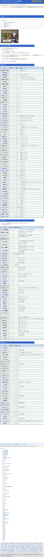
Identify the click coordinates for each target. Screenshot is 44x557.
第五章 (4, 531)
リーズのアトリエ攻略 (36, 544)
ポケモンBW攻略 (11, 543)
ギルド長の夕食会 (5, 379)
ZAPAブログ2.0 (36, 550)
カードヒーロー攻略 (29, 550)
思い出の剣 (5, 111)
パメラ (17, 188)
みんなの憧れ (5, 347)
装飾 (4, 538)
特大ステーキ (5, 386)
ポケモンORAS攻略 (18, 543)
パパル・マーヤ (5, 483)
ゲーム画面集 (5, 477)
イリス (18, 115)
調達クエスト (6, 26)
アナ (4, 460)
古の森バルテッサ (6, 512)
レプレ (17, 204)
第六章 (4, 534)
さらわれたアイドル (4, 207)
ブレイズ (4, 489)
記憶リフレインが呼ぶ (5, 411)
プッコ (17, 179)
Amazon (25, 551)
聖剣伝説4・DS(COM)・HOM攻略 (14, 546)
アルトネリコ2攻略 (11, 544)
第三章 (4, 526)
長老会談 (4, 109)
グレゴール (16, 395)
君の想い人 (5, 186)
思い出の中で (5, 418)
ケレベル (17, 170)
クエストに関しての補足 (8, 22)
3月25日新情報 (5, 450)
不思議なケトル (4, 260)
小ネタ (4, 516)
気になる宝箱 (4, 202)
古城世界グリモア (6, 513)
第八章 (4, 532)
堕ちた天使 (5, 262)
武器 (4, 521)
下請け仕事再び (5, 143)
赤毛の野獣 (5, 306)
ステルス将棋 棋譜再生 (10, 551)
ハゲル (16, 359)
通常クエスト (6, 23)
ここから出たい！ (5, 200)
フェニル (17, 74)
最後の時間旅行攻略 (5, 550)
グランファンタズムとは (7, 473)
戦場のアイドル (5, 209)
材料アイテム (5, 519)
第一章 (4, 524)
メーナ (17, 161)
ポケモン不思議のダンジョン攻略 (36, 543)
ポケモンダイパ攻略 (26, 543)
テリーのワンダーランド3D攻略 (35, 546)
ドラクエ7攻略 (16, 547)
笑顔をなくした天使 (4, 216)
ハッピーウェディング (5, 420)
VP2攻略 (5, 546)
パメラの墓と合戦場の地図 (7, 486)
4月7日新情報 (5, 453)
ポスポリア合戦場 (6, 493)
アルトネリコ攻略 (4, 544)
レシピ (4, 506)
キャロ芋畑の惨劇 (5, 294)
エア (4, 464)
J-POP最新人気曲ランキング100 (35, 551)
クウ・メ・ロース (6, 469)
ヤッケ (16, 350)
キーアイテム (5, 467)
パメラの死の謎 (5, 193)
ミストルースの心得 (6, 496)
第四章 (4, 537)
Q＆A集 (4, 456)
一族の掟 (4, 299)
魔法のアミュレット (5, 402)
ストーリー (5, 479)
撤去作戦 (4, 333)
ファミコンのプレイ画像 (19, 551)
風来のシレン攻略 (38, 547)
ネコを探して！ (5, 118)
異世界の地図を (5, 113)
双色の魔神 (5, 308)
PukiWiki (7, 554)
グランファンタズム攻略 (27, 544)
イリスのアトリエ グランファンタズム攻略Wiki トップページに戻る (14, 444)
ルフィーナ (17, 214)
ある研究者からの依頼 (7, 457)
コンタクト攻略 (23, 550)
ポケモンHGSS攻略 (4, 543)
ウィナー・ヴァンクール (7, 463)
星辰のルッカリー (5, 95)
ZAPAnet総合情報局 (8, 555)
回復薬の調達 (4, 72)
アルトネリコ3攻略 (18, 544)
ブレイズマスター (6, 490)
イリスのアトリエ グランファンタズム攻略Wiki (11, 1)
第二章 (4, 529)
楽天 (28, 551)
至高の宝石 (5, 301)
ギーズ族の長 (4, 104)
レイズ (17, 195)
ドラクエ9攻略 (27, 547)
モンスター (5, 499)
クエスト (3, 16)
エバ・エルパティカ (6, 466)
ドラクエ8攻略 (22, 547)
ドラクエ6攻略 (10, 547)
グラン (17, 152)
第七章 (4, 525)
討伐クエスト (6, 25)
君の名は (4, 179)
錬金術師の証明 (22, 354)
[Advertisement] (22, 10)
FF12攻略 (32, 547)
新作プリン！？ (5, 407)
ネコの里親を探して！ (5, 125)
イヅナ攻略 (17, 550)
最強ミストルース (6, 518)
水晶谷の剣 (5, 106)
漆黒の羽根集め (4, 253)
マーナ (16, 352)
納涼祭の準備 (4, 292)
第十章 (4, 535)
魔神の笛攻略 (12, 550)
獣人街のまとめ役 (5, 170)
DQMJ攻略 (22, 546)
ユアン (17, 70)
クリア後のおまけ (6, 470)
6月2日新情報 (5, 454)
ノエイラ (17, 95)
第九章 (4, 528)
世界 (4, 511)
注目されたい (5, 350)
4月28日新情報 (5, 451)
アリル (17, 136)
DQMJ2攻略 (27, 546)
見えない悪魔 (4, 276)
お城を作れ (5, 416)
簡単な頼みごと (5, 168)
